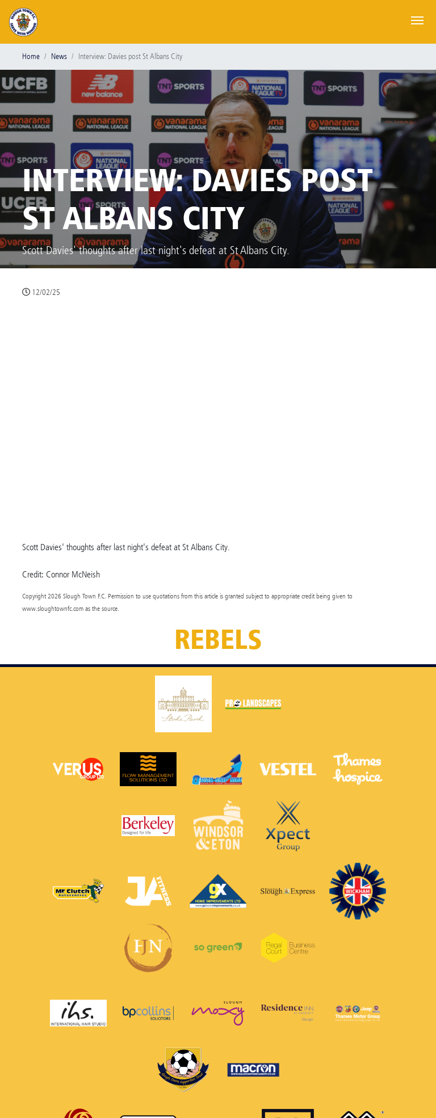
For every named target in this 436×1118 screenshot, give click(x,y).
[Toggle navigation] (417, 19)
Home (31, 56)
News (59, 56)
